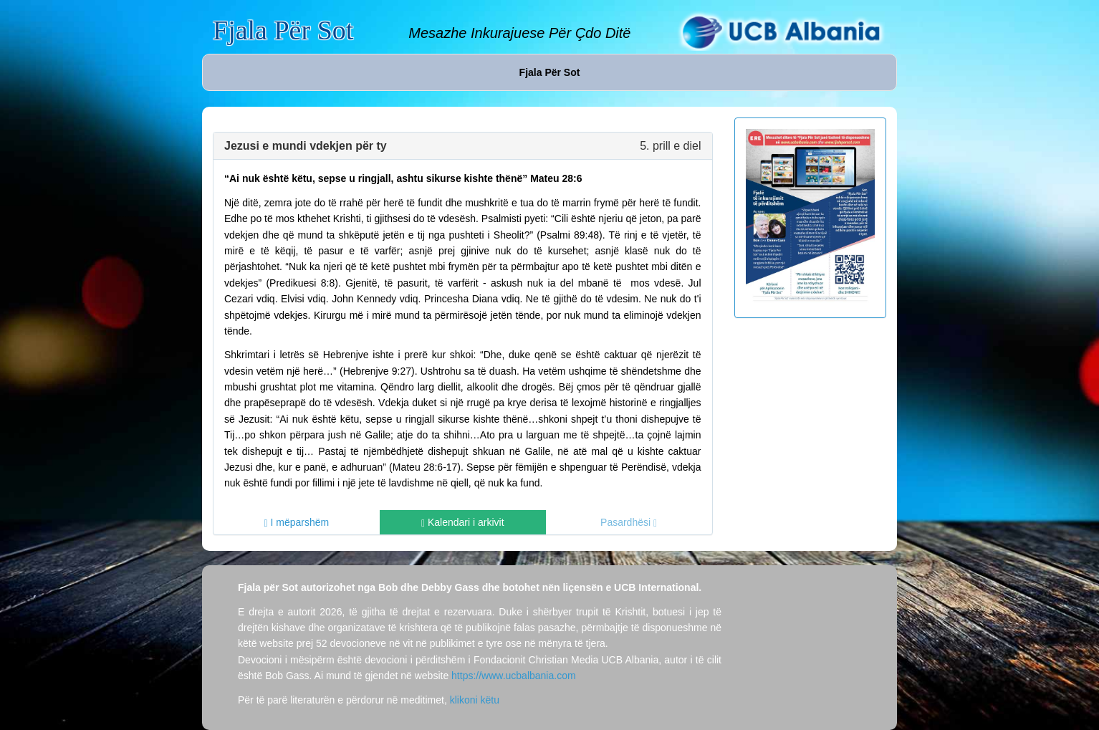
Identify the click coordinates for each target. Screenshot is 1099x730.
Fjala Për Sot (283, 30)
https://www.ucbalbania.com (513, 675)
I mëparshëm (297, 523)
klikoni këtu (474, 700)
